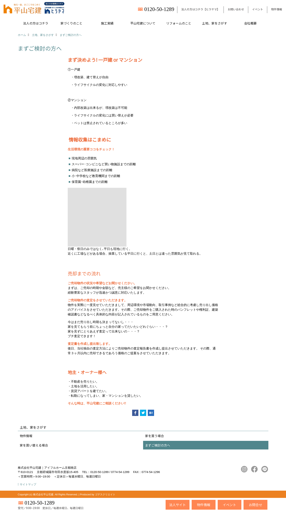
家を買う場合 (154, 435)
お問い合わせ (236, 9)
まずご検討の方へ (157, 445)
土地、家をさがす (214, 23)
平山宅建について (142, 23)
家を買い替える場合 (34, 445)
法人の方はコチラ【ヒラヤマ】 (200, 9)
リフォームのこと (178, 23)
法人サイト (177, 504)
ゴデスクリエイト (105, 494)
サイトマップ (28, 484)
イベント (257, 9)
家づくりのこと (71, 23)
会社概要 (250, 23)
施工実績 (107, 23)
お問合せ (255, 504)
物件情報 (276, 9)
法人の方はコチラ (35, 23)
